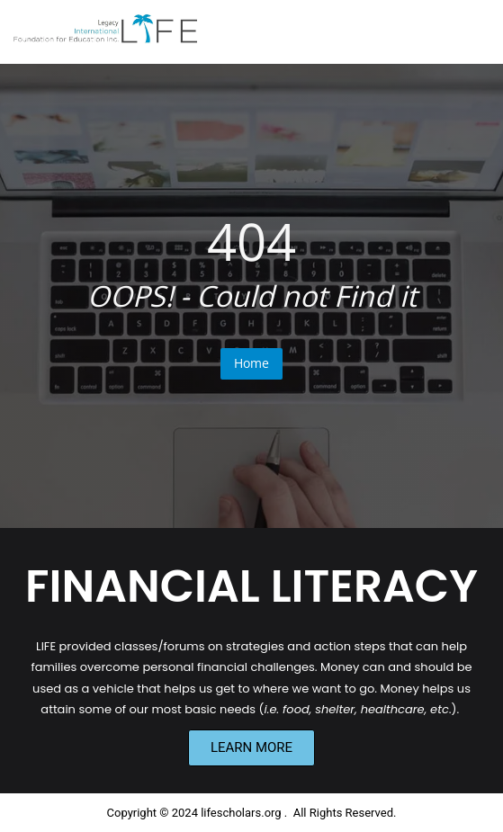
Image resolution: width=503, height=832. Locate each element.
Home (251, 362)
